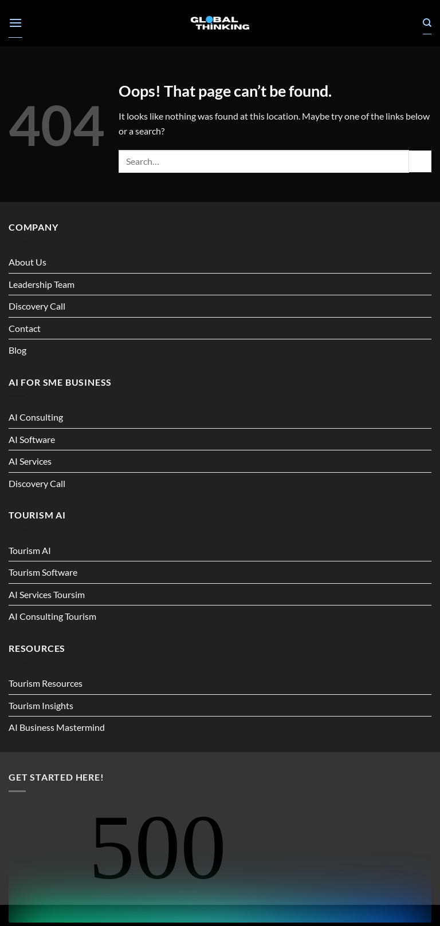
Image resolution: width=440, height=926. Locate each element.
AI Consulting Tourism (52, 616)
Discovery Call (37, 305)
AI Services (30, 461)
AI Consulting (36, 416)
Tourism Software (43, 572)
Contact (25, 328)
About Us (27, 261)
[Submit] (420, 162)
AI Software (32, 439)
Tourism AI (30, 550)
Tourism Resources (45, 683)
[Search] (427, 23)
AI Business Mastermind (57, 727)
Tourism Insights (41, 705)
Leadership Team (41, 284)
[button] (15, 23)
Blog (17, 350)
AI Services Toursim (47, 594)
